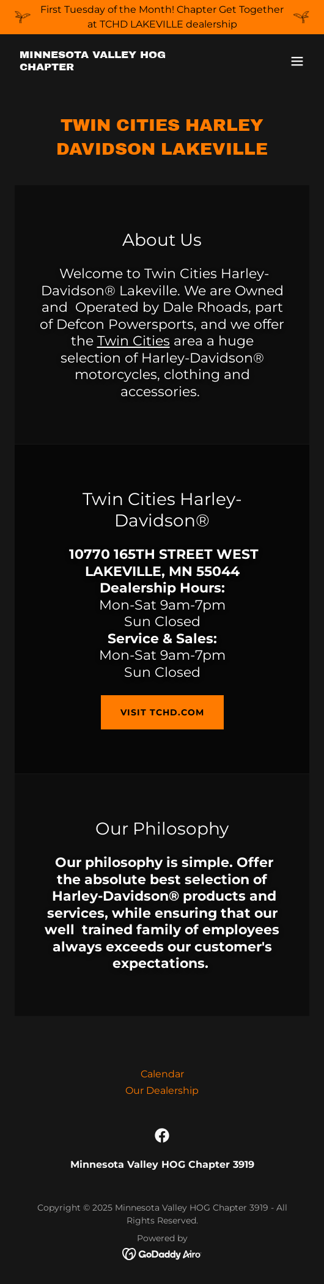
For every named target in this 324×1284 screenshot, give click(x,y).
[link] (118, 67)
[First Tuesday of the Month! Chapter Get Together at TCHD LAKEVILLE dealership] (162, 17)
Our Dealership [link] (162, 1090)
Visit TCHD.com (162, 712)
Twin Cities (133, 341)
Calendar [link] (162, 1074)
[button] (297, 61)
